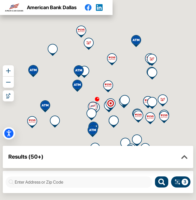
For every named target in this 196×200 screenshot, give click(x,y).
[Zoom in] (8, 70)
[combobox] (81, 182)
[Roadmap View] (8, 95)
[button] (184, 157)
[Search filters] (180, 182)
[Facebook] (90, 7)
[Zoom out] (8, 82)
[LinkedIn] (101, 7)
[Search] (161, 182)
